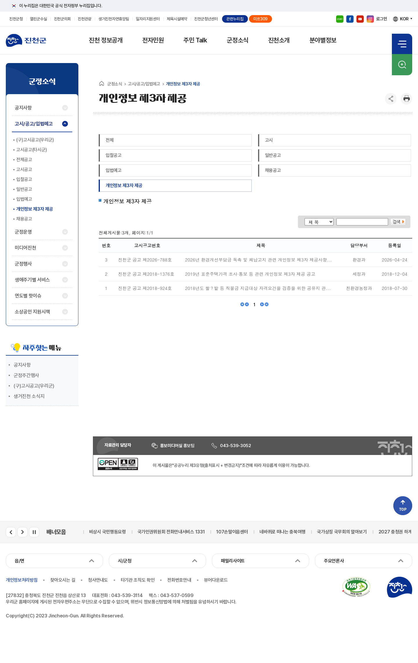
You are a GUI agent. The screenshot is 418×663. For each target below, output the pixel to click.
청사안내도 (98, 580)
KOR (404, 18)
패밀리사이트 (233, 561)
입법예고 (114, 170)
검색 (402, 64)
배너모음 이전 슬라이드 (11, 532)
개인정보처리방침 (21, 580)
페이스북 (350, 19)
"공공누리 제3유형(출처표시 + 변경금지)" (207, 465)
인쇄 (406, 99)
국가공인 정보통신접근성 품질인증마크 (356, 587)
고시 (269, 140)
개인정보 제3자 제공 (124, 185)
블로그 (339, 19)
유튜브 (360, 19)
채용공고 (273, 170)
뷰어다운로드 (216, 580)
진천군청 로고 (26, 40)
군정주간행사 (26, 375)
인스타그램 (370, 19)
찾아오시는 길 (62, 580)
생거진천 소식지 (29, 396)
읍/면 (19, 561)
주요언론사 (334, 561)
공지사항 (22, 365)
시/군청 (124, 561)
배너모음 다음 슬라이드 (22, 532)
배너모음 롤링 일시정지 (34, 532)
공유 (391, 99)
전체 (109, 140)
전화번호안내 (179, 580)
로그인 (381, 18)
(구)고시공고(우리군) (34, 386)
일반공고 (273, 155)
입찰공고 (114, 155)
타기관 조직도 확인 (138, 580)
